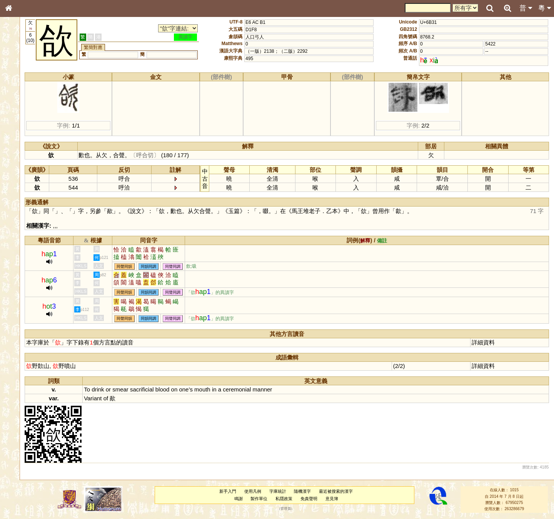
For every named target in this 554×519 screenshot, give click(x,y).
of (152, 398)
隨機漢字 (323, 491)
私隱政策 (305, 498)
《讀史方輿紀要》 (28, 244)
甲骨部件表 (21, 116)
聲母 (15, 202)
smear (167, 389)
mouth (249, 389)
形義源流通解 (23, 131)
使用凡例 (273, 491)
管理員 (307, 509)
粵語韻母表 (21, 165)
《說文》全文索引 (28, 237)
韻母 (26, 202)
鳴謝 (259, 498)
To (134, 389)
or (154, 389)
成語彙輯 (19, 251)
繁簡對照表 (21, 257)
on (221, 389)
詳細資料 (490, 342)
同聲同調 (219, 266)
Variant (140, 398)
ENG (34, 85)
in (261, 389)
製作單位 (280, 498)
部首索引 (19, 103)
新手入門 (248, 491)
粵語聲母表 (21, 158)
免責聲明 (330, 498)
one (230, 389)
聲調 (36, 202)
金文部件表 (21, 124)
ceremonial (284, 389)
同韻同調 (195, 266)
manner (309, 389)
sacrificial (188, 389)
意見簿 (353, 498)
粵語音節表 (21, 151)
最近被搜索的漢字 (357, 491)
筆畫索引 (19, 110)
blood (209, 389)
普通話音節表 (23, 209)
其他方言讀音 (23, 216)
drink (144, 389)
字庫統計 (298, 491)
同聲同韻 (171, 266)
